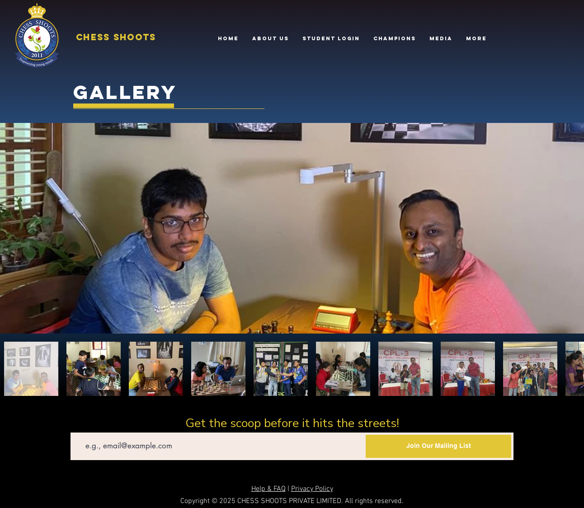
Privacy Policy (312, 489)
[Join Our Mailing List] (438, 446)
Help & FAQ (268, 489)
